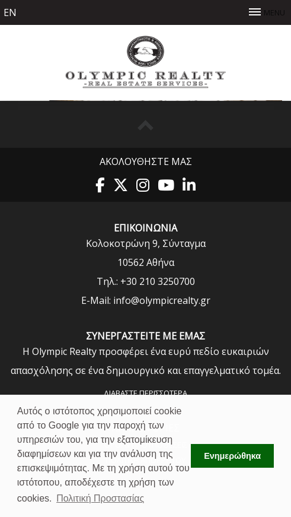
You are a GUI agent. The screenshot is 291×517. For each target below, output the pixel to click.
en (10, 12)
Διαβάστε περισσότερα (145, 393)
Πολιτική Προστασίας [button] (100, 498)
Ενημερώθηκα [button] (232, 456)
